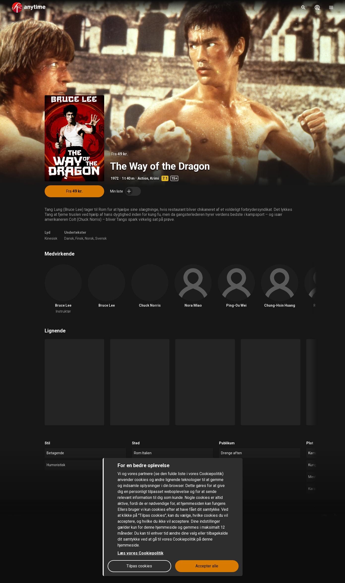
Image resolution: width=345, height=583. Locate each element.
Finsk (79, 238)
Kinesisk (51, 238)
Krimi (154, 178)
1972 (115, 178)
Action (143, 178)
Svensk (101, 238)
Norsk (89, 238)
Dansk (69, 238)
